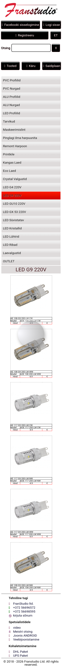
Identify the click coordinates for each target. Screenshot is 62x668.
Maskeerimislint (14, 130)
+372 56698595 (24, 611)
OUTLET (9, 261)
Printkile (8, 154)
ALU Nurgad (11, 105)
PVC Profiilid (12, 80)
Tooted (10, 66)
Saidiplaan (51, 66)
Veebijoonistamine (26, 639)
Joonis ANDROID (25, 635)
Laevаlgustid (12, 253)
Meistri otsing (22, 631)
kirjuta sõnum (22, 615)
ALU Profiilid (11, 97)
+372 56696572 (24, 607)
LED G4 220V (12, 187)
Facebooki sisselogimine (20, 25)
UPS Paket (20, 655)
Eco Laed (9, 171)
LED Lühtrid (11, 236)
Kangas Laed (12, 162)
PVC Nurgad (11, 88)
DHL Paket (20, 652)
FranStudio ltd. (23, 604)
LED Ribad (10, 245)
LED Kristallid (12, 228)
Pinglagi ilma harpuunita (20, 138)
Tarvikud (9, 121)
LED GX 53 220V (14, 212)
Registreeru (24, 35)
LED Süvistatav (13, 220)
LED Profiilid (11, 113)
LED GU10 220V (14, 204)
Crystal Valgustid (15, 179)
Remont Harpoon (15, 146)
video (17, 628)
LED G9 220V (12, 195)
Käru (31, 66)
